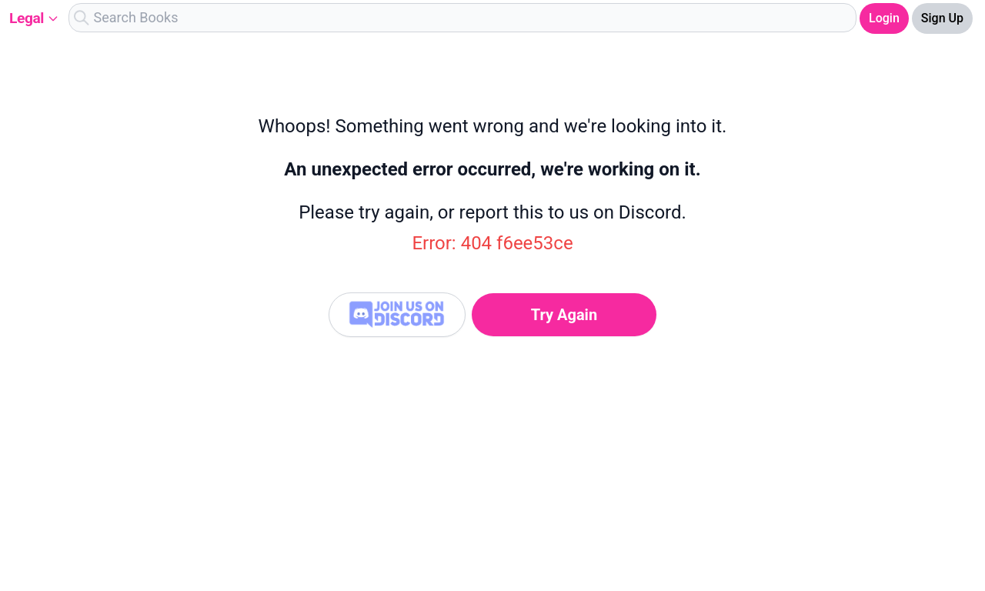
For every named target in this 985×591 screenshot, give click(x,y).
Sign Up (942, 18)
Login (884, 18)
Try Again (564, 315)
